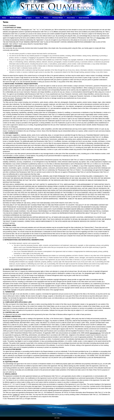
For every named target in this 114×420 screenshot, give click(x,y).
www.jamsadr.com (95, 333)
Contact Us (16, 394)
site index (57, 418)
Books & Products (16, 18)
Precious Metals (57, 18)
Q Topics (28, 18)
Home (4, 18)
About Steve (71, 18)
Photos (46, 18)
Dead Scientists (84, 18)
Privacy (60, 413)
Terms (54, 413)
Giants (38, 18)
